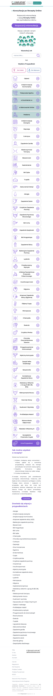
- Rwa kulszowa (17, 616)
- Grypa (14, 555)
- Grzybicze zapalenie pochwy (22, 561)
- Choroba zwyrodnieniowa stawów (24, 539)
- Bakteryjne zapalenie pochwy (22, 522)
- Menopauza (16, 580)
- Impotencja (16, 564)
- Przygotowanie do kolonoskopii (23, 613)
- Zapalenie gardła (18, 629)
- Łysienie (15, 577)
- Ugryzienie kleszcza (19, 624)
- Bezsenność (16, 525)
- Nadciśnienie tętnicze (20, 586)
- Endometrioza (17, 553)
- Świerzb (15, 618)
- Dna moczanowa (18, 547)
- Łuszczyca (16, 575)
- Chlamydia (16, 536)
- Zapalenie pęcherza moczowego (24, 632)
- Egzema (15, 550)
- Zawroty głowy (17, 641)
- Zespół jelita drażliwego (20, 643)
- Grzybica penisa (18, 558)
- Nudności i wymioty (19, 599)
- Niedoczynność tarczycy (21, 593)
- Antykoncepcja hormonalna (22, 517)
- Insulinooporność (18, 566)
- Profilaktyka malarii (19, 607)
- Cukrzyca (15, 541)
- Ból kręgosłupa (18, 528)
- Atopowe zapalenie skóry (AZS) (23, 519)
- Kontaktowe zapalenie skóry (22, 572)
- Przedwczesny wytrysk (20, 610)
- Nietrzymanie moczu (19, 596)
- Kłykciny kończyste (19, 569)
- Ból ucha (15, 530)
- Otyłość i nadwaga (19, 604)
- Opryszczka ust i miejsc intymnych (24, 602)
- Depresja (15, 544)
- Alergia (15, 511)
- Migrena (15, 583)
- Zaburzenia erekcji (19, 627)
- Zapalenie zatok (18, 638)
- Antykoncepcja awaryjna (21, 514)
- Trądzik (15, 621)
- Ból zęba (15, 533)
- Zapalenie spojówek (19, 635)
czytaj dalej (26, 498)
